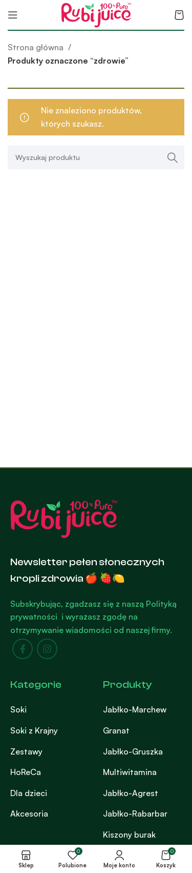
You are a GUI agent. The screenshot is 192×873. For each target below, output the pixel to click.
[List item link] (49, 710)
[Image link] (64, 517)
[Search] (96, 157)
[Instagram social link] (47, 649)
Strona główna (37, 47)
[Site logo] (96, 14)
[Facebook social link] (22, 649)
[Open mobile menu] (13, 15)
